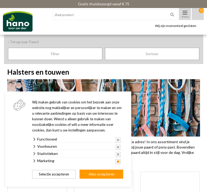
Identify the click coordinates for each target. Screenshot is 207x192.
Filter (55, 53)
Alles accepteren (101, 174)
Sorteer (152, 53)
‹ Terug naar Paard (23, 41)
